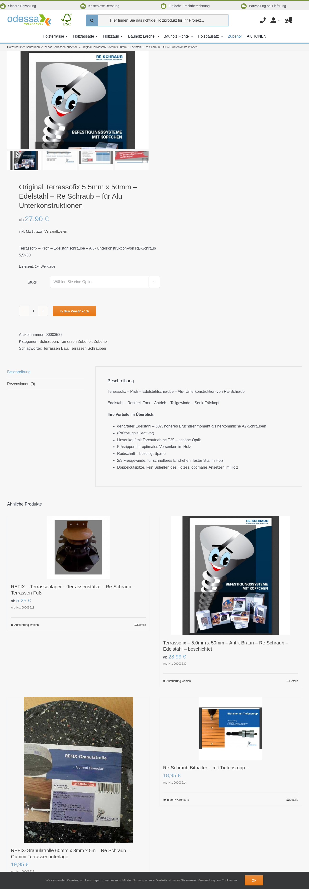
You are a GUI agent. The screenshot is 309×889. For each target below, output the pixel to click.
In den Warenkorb (74, 296)
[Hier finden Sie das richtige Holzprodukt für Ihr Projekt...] (157, 20)
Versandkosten (56, 216)
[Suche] (92, 20)
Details (141, 610)
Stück (32, 267)
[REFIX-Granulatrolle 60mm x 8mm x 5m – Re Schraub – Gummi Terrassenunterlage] (78, 755)
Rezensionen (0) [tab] (21, 369)
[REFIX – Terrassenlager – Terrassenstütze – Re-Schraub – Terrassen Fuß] (78, 532)
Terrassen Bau (55, 333)
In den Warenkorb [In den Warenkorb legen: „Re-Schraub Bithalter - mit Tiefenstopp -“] (177, 784)
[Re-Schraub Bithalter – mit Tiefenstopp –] (230, 713)
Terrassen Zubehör (76, 326)
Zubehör (101, 326)
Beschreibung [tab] (18, 357)
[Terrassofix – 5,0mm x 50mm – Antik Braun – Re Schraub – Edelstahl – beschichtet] (230, 560)
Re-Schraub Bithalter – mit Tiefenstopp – (206, 752)
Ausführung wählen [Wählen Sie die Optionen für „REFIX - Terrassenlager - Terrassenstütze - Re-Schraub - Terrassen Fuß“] (26, 610)
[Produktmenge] (33, 296)
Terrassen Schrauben (88, 333)
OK (254, 880)
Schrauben (49, 326)
